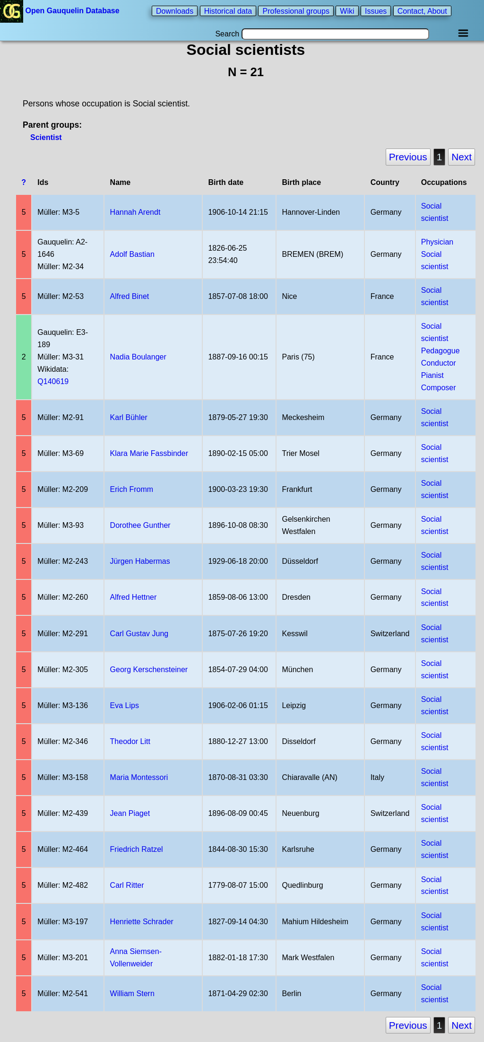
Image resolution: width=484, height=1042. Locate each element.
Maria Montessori (139, 777)
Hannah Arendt (135, 212)
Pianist (432, 375)
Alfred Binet (129, 296)
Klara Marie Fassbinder (149, 453)
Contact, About (422, 11)
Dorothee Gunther (140, 525)
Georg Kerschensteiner (149, 669)
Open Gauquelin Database (60, 11)
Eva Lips (124, 705)
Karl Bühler (128, 417)
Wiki (347, 11)
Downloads (174, 11)
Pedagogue (440, 351)
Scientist (46, 137)
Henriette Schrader (141, 922)
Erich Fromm (132, 489)
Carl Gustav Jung (139, 634)
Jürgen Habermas (140, 561)
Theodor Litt (130, 741)
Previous (408, 156)
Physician (437, 242)
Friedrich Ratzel (136, 849)
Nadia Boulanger (138, 357)
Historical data (228, 11)
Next (461, 156)
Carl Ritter (127, 885)
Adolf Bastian (132, 254)
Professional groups (295, 11)
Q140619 (53, 381)
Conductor (438, 363)
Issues (376, 11)
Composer (438, 388)
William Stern (132, 993)
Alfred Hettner (133, 597)
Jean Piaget (130, 813)
